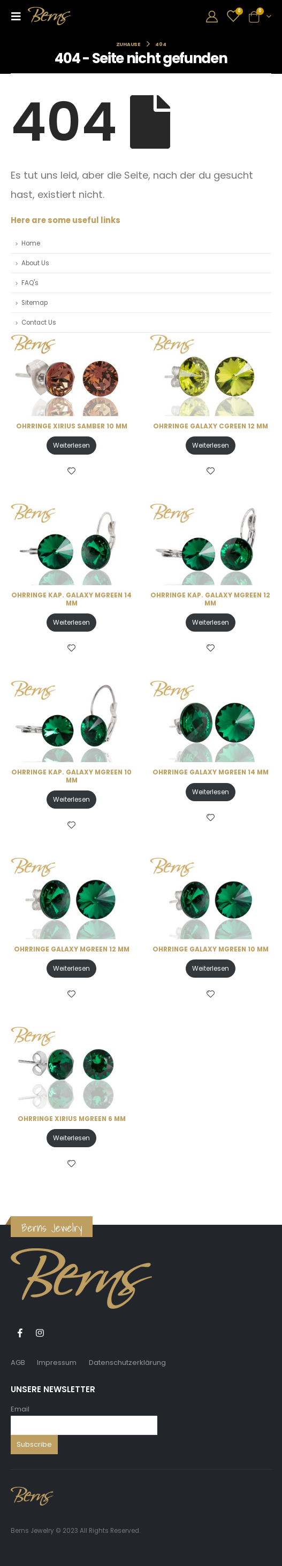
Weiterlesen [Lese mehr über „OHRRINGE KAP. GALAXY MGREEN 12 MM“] (210, 622)
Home (30, 243)
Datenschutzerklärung (127, 1362)
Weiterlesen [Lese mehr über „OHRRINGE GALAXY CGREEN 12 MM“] (210, 445)
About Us (35, 263)
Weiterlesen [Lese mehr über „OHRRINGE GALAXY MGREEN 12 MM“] (71, 968)
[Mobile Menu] (19, 16)
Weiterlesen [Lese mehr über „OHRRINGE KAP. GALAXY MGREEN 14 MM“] (71, 622)
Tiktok (59, 1333)
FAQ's (30, 283)
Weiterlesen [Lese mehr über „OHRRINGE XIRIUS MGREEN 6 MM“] (71, 1137)
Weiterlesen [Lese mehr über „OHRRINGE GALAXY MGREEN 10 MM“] (210, 968)
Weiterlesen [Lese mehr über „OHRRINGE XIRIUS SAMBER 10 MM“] (71, 445)
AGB (18, 1362)
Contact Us (38, 322)
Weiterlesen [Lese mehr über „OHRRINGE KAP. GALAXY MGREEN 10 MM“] (71, 799)
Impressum (57, 1362)
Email (20, 1409)
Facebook (20, 1333)
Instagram (40, 1333)
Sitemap (34, 302)
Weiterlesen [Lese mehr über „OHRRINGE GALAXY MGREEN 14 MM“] (210, 791)
